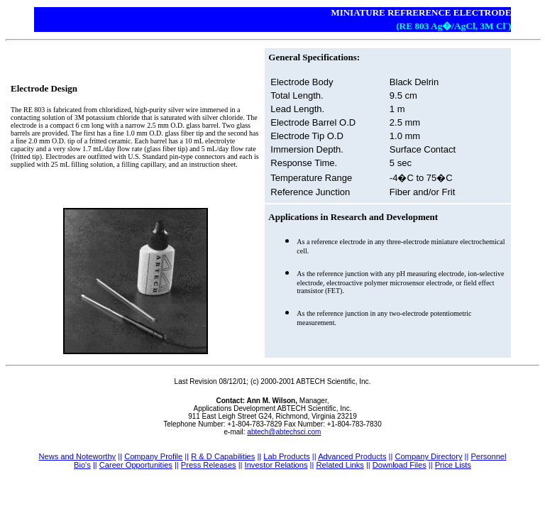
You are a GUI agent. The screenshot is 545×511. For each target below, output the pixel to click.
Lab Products (286, 456)
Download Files (399, 465)
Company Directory (428, 456)
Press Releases (208, 465)
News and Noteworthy (77, 456)
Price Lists (453, 465)
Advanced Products (352, 456)
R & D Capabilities (223, 456)
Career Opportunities (135, 465)
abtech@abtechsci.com (284, 432)
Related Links (339, 465)
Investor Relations (276, 465)
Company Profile (153, 456)
